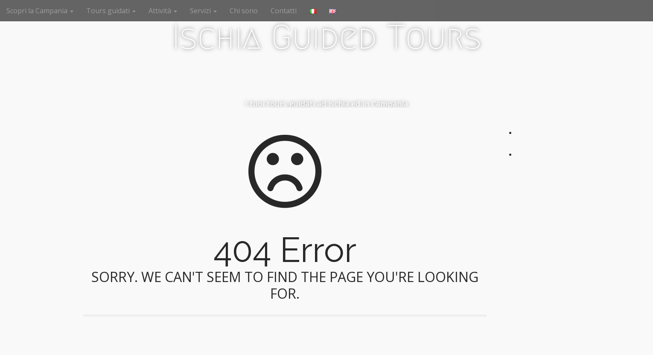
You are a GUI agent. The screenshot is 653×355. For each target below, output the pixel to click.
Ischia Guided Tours (326, 37)
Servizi (203, 10)
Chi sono (244, 10)
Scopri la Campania (39, 10)
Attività (163, 10)
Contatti (284, 10)
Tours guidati (111, 10)
